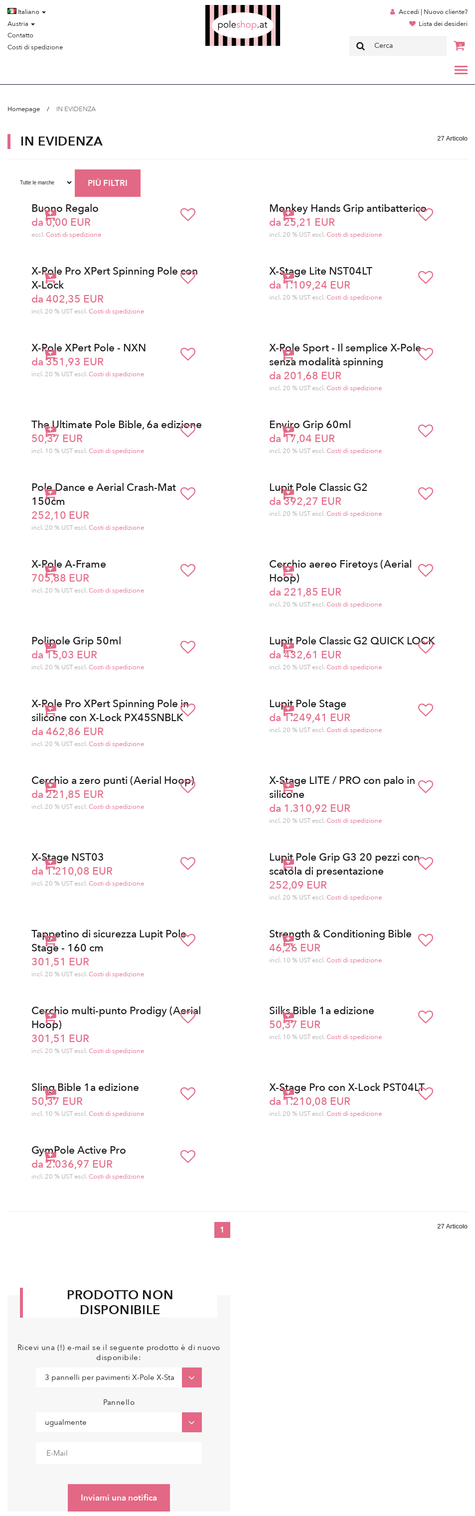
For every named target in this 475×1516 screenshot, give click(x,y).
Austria (21, 23)
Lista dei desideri (443, 23)
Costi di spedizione (35, 47)
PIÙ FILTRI (108, 183)
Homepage (23, 109)
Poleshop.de (219, 8)
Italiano (26, 11)
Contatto (20, 35)
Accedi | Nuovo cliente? (433, 11)
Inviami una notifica (119, 1498)
